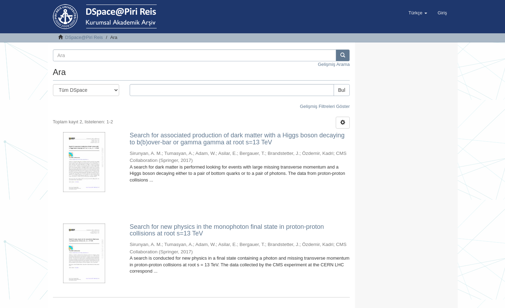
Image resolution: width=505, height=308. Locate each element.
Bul (341, 90)
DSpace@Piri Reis (84, 37)
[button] (417, 13)
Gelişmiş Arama (334, 64)
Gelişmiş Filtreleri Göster (325, 106)
